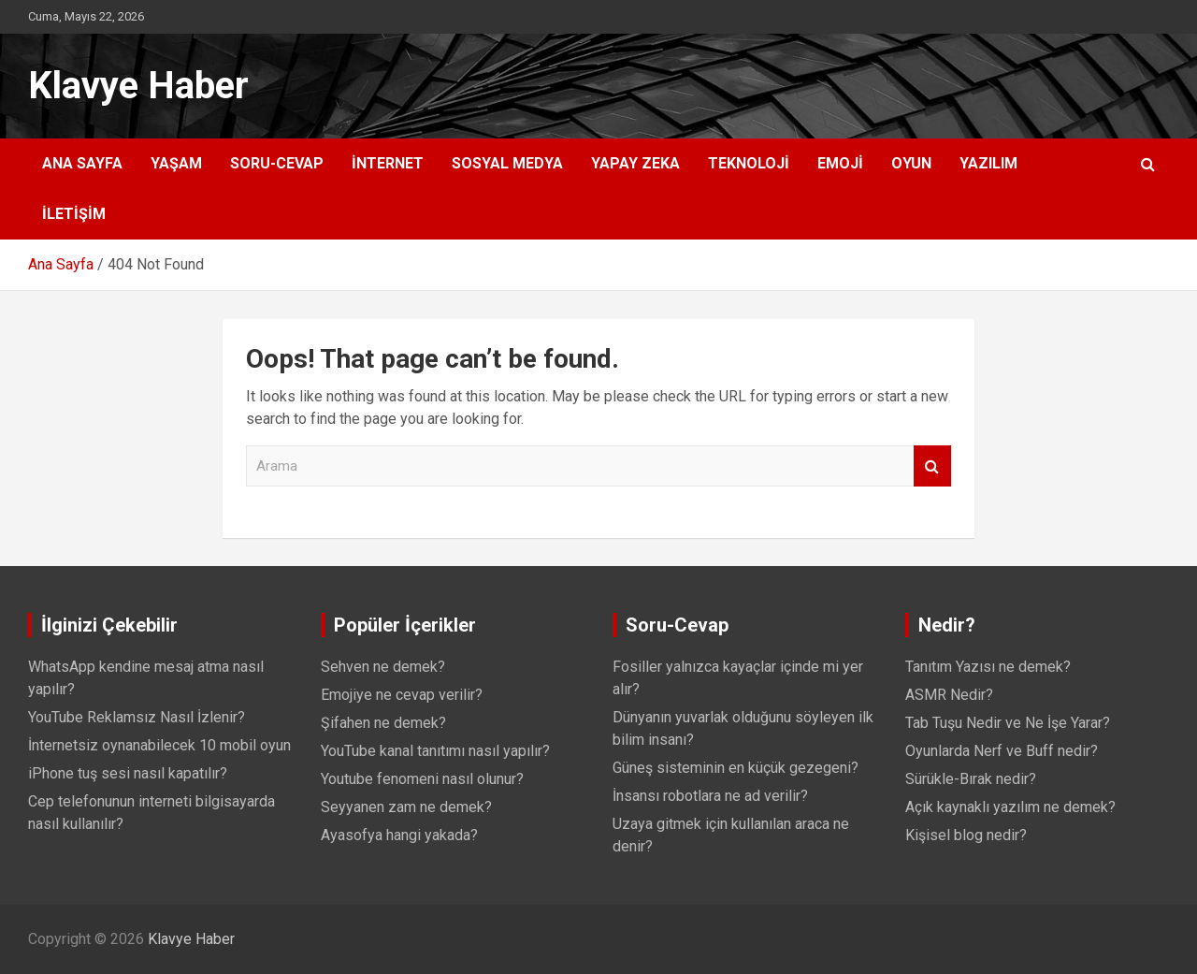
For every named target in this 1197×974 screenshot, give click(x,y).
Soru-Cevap (277, 163)
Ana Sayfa (82, 163)
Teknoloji (748, 163)
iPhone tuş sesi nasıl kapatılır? (127, 773)
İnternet (388, 163)
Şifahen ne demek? (383, 723)
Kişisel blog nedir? (966, 835)
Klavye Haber (138, 86)
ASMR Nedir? (949, 695)
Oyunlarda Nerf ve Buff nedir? (1001, 751)
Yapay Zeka (635, 163)
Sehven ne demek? (383, 667)
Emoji (840, 163)
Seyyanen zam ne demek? (406, 807)
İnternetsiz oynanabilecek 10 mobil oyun (159, 745)
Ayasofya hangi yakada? (399, 835)
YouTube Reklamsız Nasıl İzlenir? (136, 717)
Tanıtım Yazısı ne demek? (988, 667)
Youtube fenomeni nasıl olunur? (422, 779)
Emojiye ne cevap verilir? (402, 695)
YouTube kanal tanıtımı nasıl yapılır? (435, 751)
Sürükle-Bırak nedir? (970, 779)
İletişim (74, 214)
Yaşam (176, 163)
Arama (932, 466)
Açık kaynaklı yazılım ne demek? (1010, 807)
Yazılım (988, 163)
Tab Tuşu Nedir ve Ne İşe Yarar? (1007, 723)
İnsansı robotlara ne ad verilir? (710, 796)
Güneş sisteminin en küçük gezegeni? (735, 768)
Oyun (911, 163)
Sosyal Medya (507, 163)
